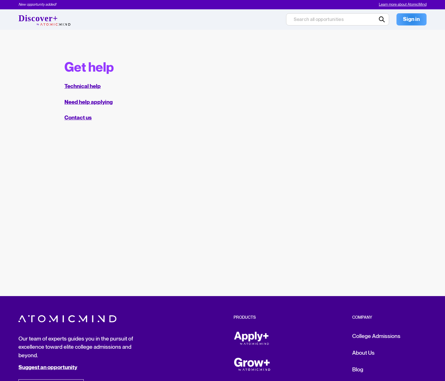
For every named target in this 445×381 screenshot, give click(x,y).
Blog (357, 370)
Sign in (411, 19)
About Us (363, 353)
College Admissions (376, 336)
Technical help (82, 86)
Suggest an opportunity (47, 368)
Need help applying (88, 102)
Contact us (78, 118)
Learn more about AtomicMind (403, 5)
